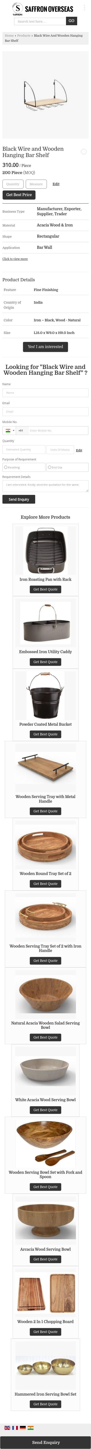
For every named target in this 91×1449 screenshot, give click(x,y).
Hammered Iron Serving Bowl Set (45, 1394)
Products (23, 35)
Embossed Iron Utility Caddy (45, 652)
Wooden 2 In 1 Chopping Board (45, 1322)
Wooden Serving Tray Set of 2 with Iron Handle (46, 948)
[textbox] (36, 184)
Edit (56, 184)
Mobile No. (9, 422)
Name (6, 384)
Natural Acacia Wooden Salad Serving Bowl (45, 1025)
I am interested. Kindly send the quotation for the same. (45, 486)
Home (9, 35)
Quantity (8, 441)
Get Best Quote (45, 589)
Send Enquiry (46, 1442)
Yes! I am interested (45, 347)
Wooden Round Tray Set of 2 (45, 874)
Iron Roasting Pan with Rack (46, 579)
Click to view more (15, 259)
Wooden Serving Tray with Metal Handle (45, 799)
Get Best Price (19, 195)
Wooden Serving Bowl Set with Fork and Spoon (45, 1174)
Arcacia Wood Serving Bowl (45, 1249)
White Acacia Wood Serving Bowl (45, 1100)
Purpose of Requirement (19, 459)
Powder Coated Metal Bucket (45, 724)
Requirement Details (16, 477)
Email (6, 403)
